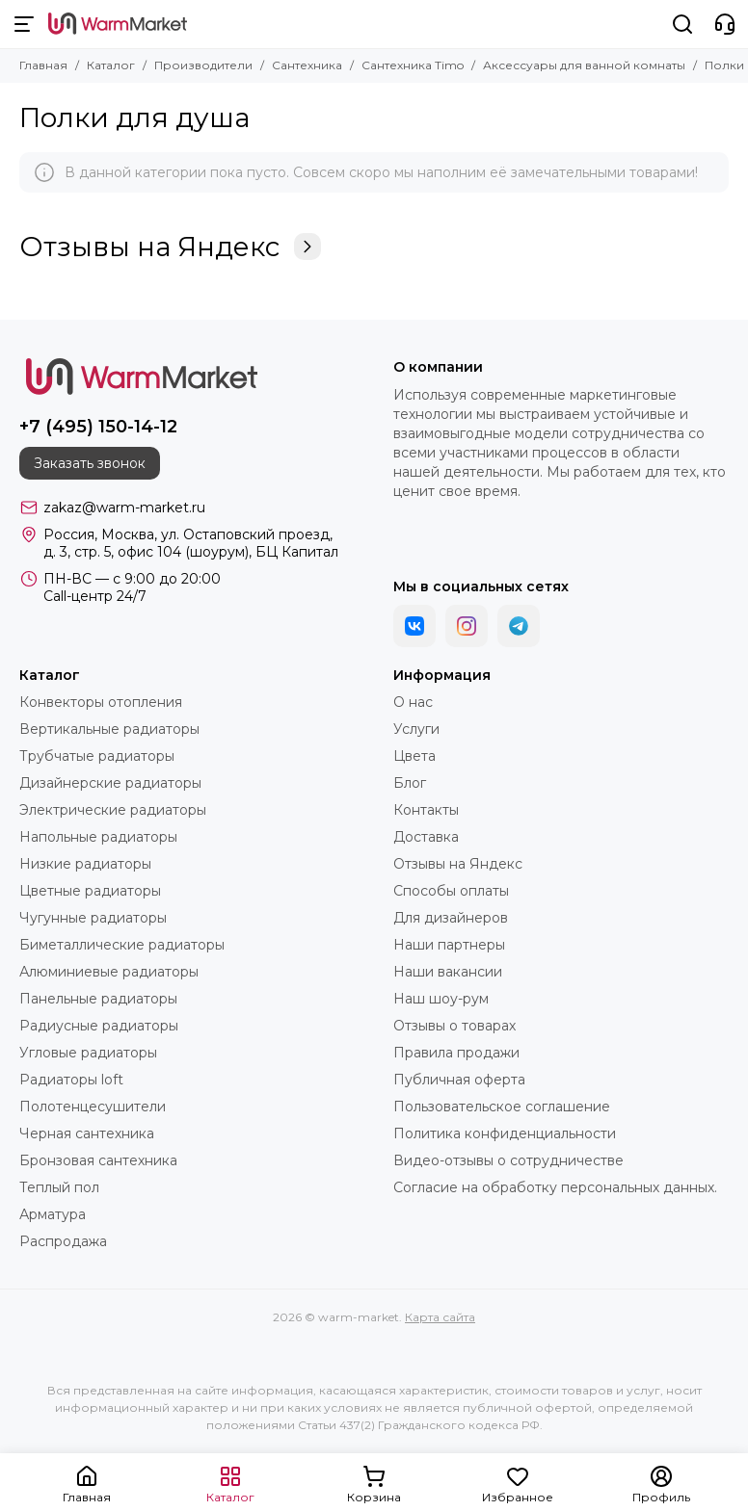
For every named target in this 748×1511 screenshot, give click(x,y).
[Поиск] (682, 24)
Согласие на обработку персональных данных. (555, 1187)
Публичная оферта (459, 1079)
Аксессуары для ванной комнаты (584, 65)
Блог (409, 783)
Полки (724, 65)
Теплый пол (59, 1187)
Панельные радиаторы (98, 998)
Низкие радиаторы (85, 864)
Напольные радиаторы (98, 837)
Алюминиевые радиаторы (109, 971)
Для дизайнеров (450, 917)
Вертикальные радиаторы (109, 729)
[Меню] (24, 24)
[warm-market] (117, 24)
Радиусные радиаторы (98, 1025)
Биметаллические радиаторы (122, 944)
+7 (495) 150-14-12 (98, 426)
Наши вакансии (447, 971)
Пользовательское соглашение (501, 1106)
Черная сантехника (86, 1133)
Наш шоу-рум (441, 998)
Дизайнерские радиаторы (110, 783)
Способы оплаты (451, 890)
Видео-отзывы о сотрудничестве (508, 1160)
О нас (413, 702)
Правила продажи (456, 1052)
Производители (203, 65)
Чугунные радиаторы (93, 917)
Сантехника (307, 65)
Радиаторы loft (71, 1079)
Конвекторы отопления (100, 702)
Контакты (426, 810)
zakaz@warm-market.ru (124, 507)
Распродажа (63, 1241)
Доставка (426, 837)
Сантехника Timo (412, 65)
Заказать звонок (90, 463)
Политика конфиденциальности (504, 1133)
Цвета (414, 756)
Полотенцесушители (92, 1106)
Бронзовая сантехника (98, 1160)
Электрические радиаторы (112, 810)
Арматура (52, 1214)
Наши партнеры (449, 944)
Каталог (111, 65)
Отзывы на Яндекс (170, 246)
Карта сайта (440, 1317)
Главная (43, 65)
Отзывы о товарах (454, 1025)
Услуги (416, 729)
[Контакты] (725, 24)
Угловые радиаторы (88, 1052)
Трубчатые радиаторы (96, 756)
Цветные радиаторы (90, 890)
